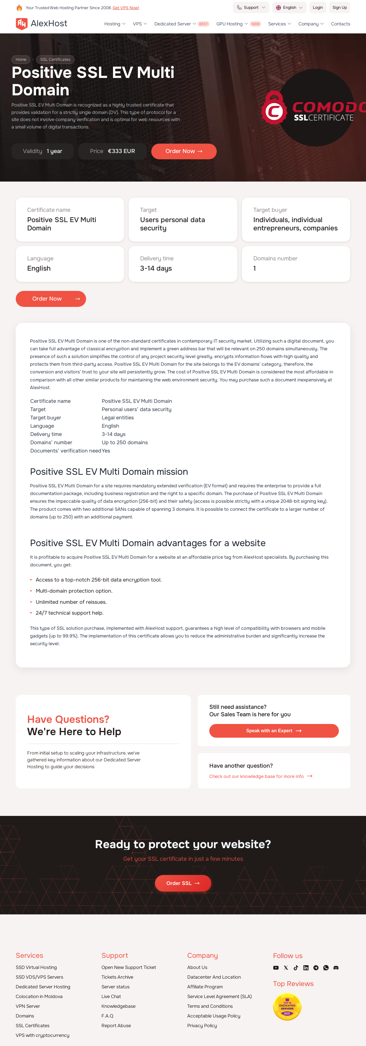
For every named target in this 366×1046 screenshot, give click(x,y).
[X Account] (286, 967)
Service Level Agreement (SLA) (219, 996)
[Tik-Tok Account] (296, 967)
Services (277, 24)
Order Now (47, 298)
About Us (197, 967)
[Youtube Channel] (276, 967)
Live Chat (111, 996)
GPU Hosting (229, 24)
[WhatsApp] (326, 967)
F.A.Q (107, 1016)
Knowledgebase (119, 1006)
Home (21, 59)
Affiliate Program (205, 987)
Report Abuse (116, 1026)
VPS (137, 24)
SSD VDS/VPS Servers (39, 977)
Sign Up (340, 7)
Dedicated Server (172, 24)
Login (318, 7)
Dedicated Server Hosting (43, 987)
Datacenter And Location (214, 977)
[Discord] (336, 967)
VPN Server (28, 1006)
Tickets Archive (117, 977)
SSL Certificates (56, 59)
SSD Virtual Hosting (36, 967)
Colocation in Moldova (39, 996)
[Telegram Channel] (316, 967)
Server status (116, 987)
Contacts (340, 24)
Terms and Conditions (210, 1006)
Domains (25, 1016)
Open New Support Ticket (129, 967)
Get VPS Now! (126, 7)
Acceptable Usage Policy (213, 1016)
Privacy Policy (202, 1026)
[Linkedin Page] (306, 967)
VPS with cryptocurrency (42, 1035)
